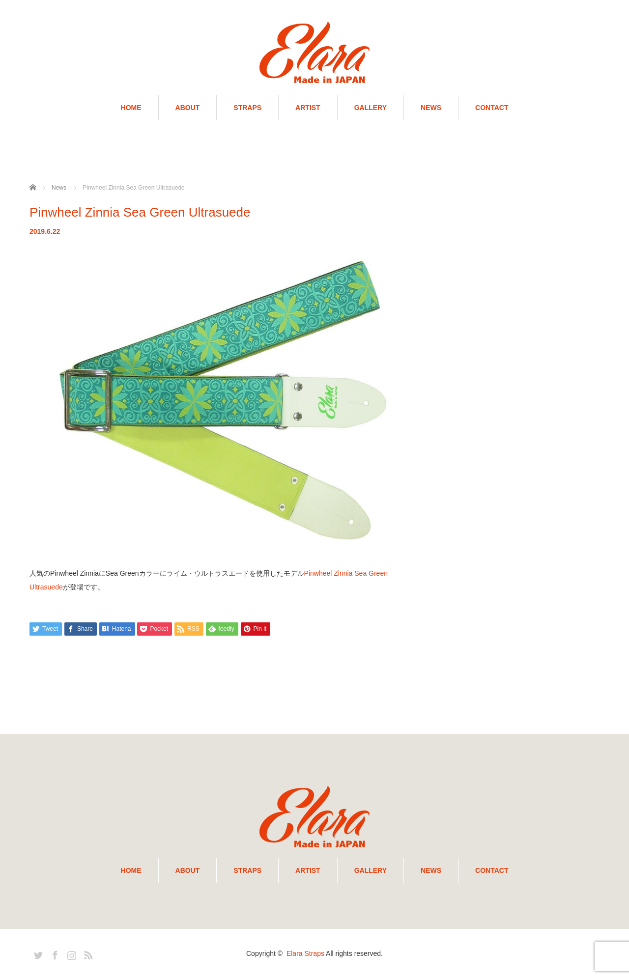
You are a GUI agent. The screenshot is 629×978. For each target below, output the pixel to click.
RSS (87, 953)
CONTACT (491, 108)
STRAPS (247, 108)
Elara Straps (305, 953)
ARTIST (307, 108)
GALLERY (370, 108)
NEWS (431, 108)
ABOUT (187, 108)
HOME (131, 108)
